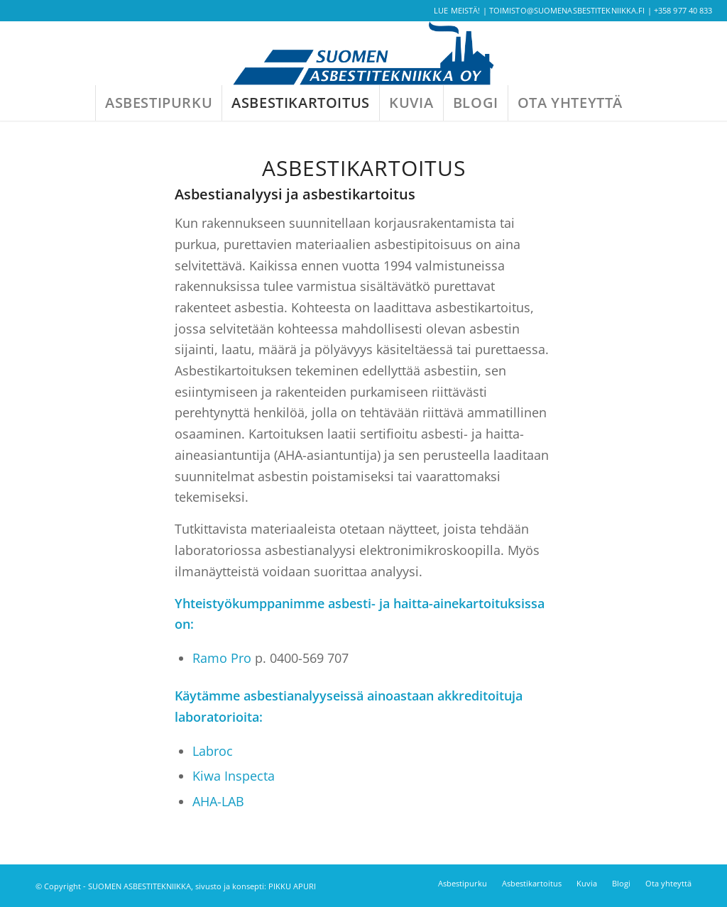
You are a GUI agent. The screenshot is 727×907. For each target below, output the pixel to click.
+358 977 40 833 (683, 10)
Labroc (212, 750)
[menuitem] (158, 103)
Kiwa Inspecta (233, 775)
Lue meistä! (457, 10)
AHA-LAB (218, 801)
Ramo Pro (221, 657)
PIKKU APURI (292, 886)
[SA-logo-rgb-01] (363, 53)
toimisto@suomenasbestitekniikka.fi (567, 10)
